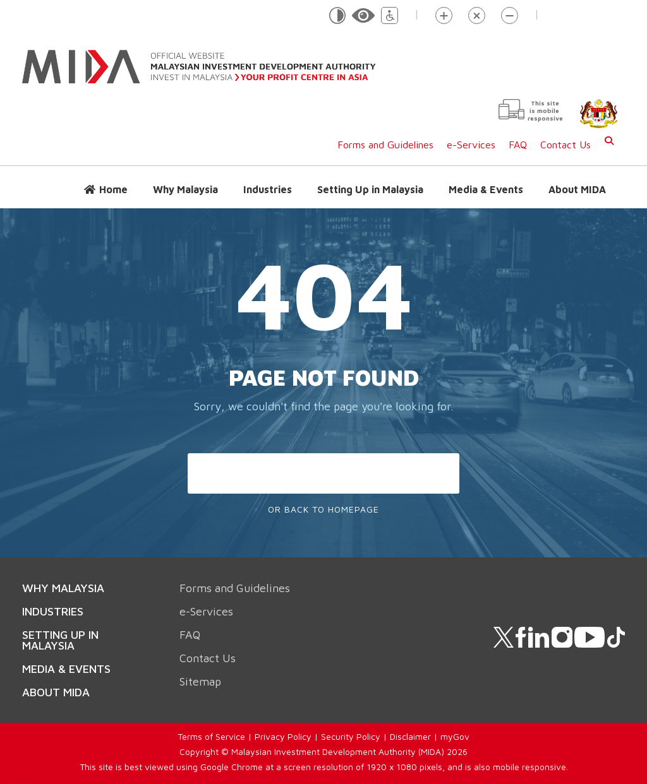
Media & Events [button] (486, 189)
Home (113, 189)
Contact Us (565, 144)
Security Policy (350, 736)
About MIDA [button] (577, 189)
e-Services (471, 144)
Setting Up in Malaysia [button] (370, 189)
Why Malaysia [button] (185, 189)
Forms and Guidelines (385, 144)
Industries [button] (267, 189)
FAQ (518, 144)
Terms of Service (211, 736)
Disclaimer (410, 736)
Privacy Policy (283, 736)
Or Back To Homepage (323, 509)
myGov (454, 736)
